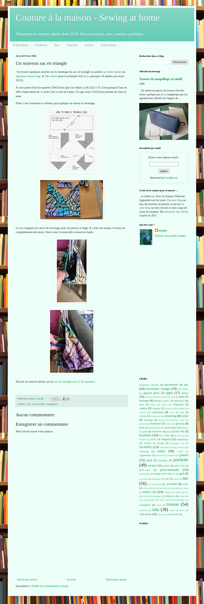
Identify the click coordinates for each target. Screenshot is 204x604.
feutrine (142, 424)
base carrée (162, 397)
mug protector (179, 447)
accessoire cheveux (149, 385)
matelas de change (154, 443)
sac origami (153, 484)
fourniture (155, 423)
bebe (181, 396)
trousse (173, 504)
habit (141, 427)
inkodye (184, 427)
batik (173, 397)
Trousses (71, 45)
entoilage (148, 420)
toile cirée (164, 500)
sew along (183, 488)
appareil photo (151, 393)
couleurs (181, 408)
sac (28, 404)
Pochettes (41, 45)
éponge (161, 420)
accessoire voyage (158, 389)
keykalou (145, 435)
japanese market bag (28, 76)
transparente (179, 500)
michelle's (145, 447)
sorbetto (167, 492)
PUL (173, 474)
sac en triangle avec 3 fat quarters (74, 381)
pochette (180, 459)
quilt (181, 473)
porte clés (180, 465)
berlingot (144, 400)
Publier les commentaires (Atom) (50, 586)
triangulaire (52, 404)
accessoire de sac (176, 384)
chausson (169, 408)
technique (156, 496)
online (161, 451)
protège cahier (160, 473)
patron (184, 455)
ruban (176, 479)
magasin (166, 439)
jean (169, 431)
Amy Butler (183, 389)
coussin (142, 412)
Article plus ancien (116, 579)
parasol (159, 455)
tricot (159, 505)
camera (143, 408)
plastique (162, 460)
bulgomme (178, 404)
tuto (155, 509)
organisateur (145, 455)
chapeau (156, 408)
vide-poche (145, 514)
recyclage (143, 479)
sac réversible (38, 404)
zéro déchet (173, 514)
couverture (157, 412)
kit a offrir (164, 435)
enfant (184, 416)
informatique (170, 427)
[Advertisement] (71, 547)
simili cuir (149, 492)
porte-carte (144, 470)
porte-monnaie (169, 470)
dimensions (156, 416)
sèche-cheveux (149, 488)
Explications (21, 45)
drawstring (171, 416)
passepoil (171, 455)
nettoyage (144, 451)
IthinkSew (157, 431)
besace (181, 400)
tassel (145, 496)
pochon (152, 465)
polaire (166, 465)
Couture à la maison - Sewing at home (88, 17)
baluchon (149, 397)
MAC (153, 439)
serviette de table (167, 488)
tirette (182, 496)
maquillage (182, 439)
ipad (145, 431)
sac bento (108, 71)
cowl (172, 412)
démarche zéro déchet (176, 211)
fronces (169, 424)
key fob (180, 431)
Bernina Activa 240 (164, 400)
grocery (180, 423)
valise (172, 510)
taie (186, 492)
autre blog (176, 200)
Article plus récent (27, 579)
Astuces (89, 45)
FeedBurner (171, 177)
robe (167, 478)
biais (141, 404)
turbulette (143, 510)
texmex (163, 230)
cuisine (142, 416)
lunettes (142, 439)
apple (169, 393)
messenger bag (177, 443)
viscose (161, 514)
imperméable (154, 427)
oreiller (180, 451)
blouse (164, 404)
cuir (182, 412)
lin (175, 435)
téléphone (170, 496)
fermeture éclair (177, 420)
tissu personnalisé (147, 500)
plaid (149, 460)
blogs (152, 404)
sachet (185, 484)
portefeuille (144, 474)
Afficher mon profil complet (170, 235)
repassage (156, 479)
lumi (183, 435)
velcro (182, 510)
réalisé (53, 76)
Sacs (57, 45)
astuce (184, 393)
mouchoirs (164, 447)
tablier (178, 492)
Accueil (71, 579)
